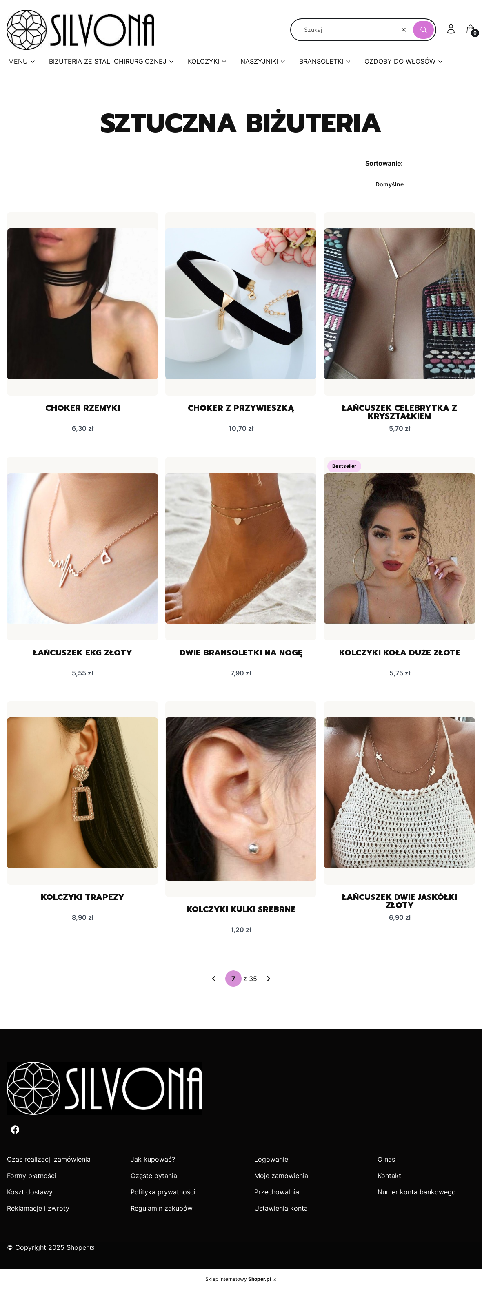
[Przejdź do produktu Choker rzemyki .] (82, 304)
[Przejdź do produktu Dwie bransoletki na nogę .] (240, 549)
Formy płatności (31, 1177)
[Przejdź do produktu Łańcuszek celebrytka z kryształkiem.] (399, 304)
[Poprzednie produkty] (214, 980)
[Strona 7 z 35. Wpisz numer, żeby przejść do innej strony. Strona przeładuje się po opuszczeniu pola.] (233, 980)
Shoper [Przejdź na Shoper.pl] (78, 1248)
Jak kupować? (153, 1160)
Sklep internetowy (238, 1280)
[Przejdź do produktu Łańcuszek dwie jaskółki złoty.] (399, 794)
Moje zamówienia (281, 1177)
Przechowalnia (276, 1193)
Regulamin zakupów (162, 1209)
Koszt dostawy (30, 1193)
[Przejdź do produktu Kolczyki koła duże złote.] (399, 549)
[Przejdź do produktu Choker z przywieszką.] (240, 304)
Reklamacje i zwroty (38, 1209)
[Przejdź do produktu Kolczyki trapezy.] (82, 794)
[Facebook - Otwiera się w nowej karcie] (15, 1131)
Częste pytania (154, 1177)
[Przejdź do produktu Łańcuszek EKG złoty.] (82, 549)
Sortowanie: (384, 163)
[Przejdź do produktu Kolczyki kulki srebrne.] (240, 800)
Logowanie (271, 1160)
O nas (386, 1160)
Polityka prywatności (163, 1193)
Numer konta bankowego (417, 1193)
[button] (423, 30)
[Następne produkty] (268, 980)
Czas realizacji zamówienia (49, 1160)
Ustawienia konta (281, 1209)
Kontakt (389, 1177)
